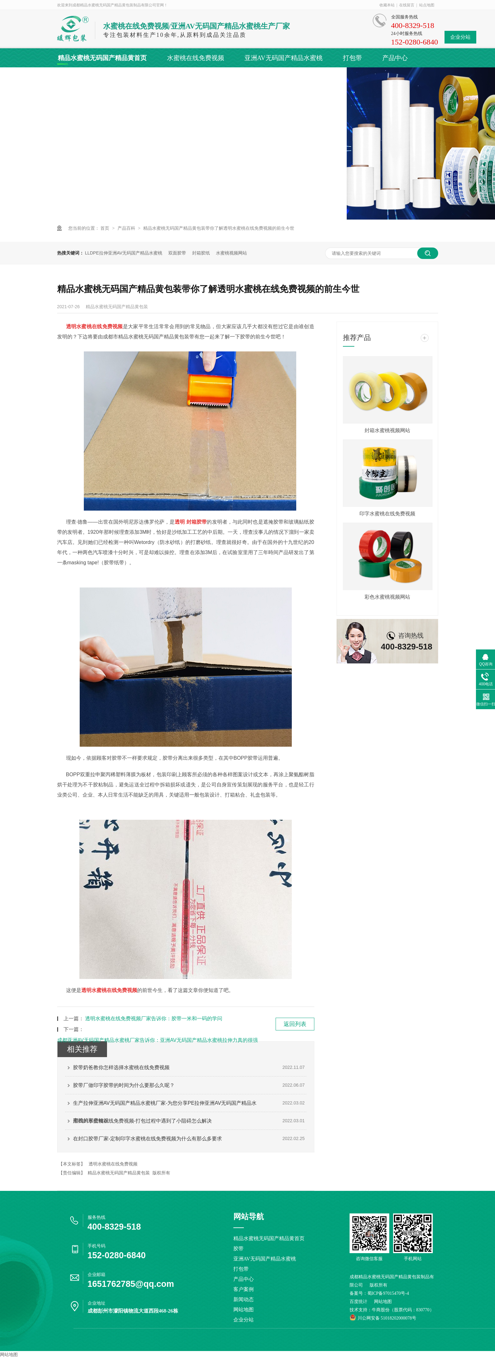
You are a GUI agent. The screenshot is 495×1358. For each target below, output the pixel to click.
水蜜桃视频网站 (231, 252)
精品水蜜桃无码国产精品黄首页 (102, 57)
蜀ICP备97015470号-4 (388, 1293)
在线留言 (406, 5)
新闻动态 (116, 76)
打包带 (352, 57)
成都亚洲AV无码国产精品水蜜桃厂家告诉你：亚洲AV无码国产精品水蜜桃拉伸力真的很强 (157, 1040)
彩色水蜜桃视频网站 (387, 597)
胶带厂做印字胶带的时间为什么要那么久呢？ (124, 1085)
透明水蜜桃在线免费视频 (113, 1163)
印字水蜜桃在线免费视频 (387, 513)
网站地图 (243, 1309)
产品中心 (395, 57)
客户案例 (70, 76)
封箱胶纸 (201, 252)
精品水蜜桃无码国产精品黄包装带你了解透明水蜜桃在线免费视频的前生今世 (218, 228)
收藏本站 (387, 5)
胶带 (238, 1248)
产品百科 (127, 228)
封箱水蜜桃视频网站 (387, 430)
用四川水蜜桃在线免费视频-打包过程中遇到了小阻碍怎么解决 (142, 1121)
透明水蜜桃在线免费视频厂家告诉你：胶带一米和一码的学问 (153, 1018)
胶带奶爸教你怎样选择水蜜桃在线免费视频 (121, 1067)
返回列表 (295, 1024)
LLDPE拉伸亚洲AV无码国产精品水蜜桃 (123, 252)
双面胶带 (177, 252)
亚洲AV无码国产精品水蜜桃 (283, 57)
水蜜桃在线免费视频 (195, 57)
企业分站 (460, 37)
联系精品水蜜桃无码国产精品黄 (302, 76)
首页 (105, 228)
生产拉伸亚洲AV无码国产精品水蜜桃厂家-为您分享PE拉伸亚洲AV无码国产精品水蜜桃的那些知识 (165, 1106)
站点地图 (426, 5)
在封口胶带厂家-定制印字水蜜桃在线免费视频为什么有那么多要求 (147, 1138)
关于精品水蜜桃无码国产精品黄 (193, 76)
